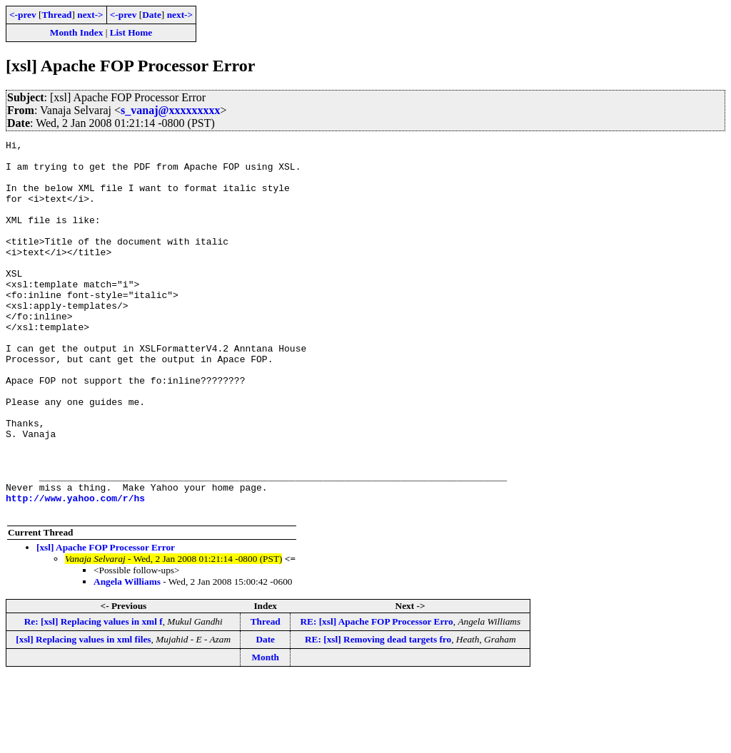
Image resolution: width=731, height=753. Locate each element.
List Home (131, 32)
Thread (56, 14)
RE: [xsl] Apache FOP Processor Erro (376, 696)
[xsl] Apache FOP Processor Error (105, 622)
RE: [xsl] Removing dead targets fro (378, 714)
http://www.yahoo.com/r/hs (75, 570)
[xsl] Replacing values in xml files (83, 714)
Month (265, 732)
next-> (90, 14)
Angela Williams (127, 656)
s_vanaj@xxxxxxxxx (170, 110)
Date (151, 14)
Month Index (76, 32)
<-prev (22, 14)
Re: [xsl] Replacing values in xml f (93, 696)
